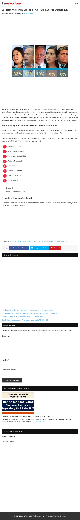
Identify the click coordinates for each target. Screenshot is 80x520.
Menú (76, 3)
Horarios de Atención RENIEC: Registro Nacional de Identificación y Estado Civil (30, 313)
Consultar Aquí (39, 421)
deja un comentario (29, 13)
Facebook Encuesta (8, 441)
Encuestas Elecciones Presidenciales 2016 (40, 241)
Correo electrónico (9, 370)
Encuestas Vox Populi (60, 241)
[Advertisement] (40, 31)
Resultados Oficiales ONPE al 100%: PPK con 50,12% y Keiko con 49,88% (27, 310)
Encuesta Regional (8, 436)
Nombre (5, 360)
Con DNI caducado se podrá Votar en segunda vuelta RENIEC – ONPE (26, 320)
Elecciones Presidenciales (17, 241)
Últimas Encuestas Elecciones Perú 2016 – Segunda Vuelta (22, 317)
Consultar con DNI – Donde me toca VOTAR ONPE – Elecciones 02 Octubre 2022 (28, 416)
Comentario (6, 336)
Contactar (63, 516)
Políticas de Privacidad (52, 516)
